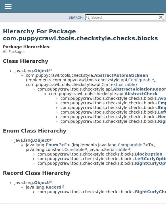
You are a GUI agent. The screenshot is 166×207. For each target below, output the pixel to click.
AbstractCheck (141, 93)
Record (53, 187)
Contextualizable (118, 84)
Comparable (130, 145)
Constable (74, 149)
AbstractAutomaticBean (121, 75)
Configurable (141, 80)
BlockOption (149, 154)
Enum (51, 145)
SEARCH (76, 18)
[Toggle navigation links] (8, 7)
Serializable (115, 149)
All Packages (14, 51)
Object (41, 70)
